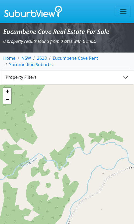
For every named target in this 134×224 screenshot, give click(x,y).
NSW (26, 58)
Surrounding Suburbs (30, 65)
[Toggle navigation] (123, 11)
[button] (7, 92)
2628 (42, 58)
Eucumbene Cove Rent (75, 58)
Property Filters (21, 77)
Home (9, 58)
